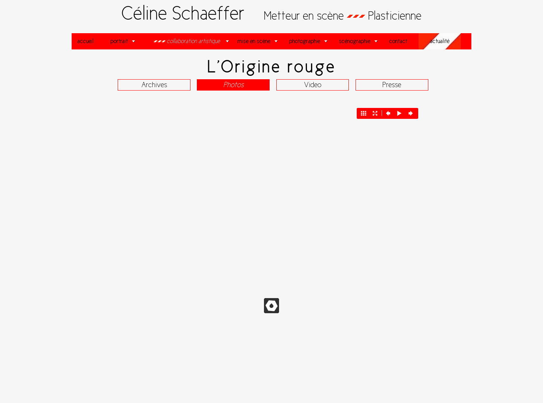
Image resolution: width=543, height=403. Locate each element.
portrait (119, 41)
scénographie (354, 41)
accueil (85, 41)
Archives (154, 85)
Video (312, 85)
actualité (439, 41)
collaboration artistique (189, 41)
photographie (304, 41)
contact (398, 41)
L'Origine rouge (271, 66)
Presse (391, 85)
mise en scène (254, 41)
